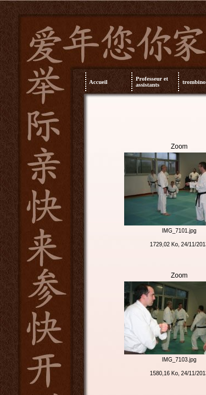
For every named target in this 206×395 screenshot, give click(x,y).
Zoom (179, 146)
